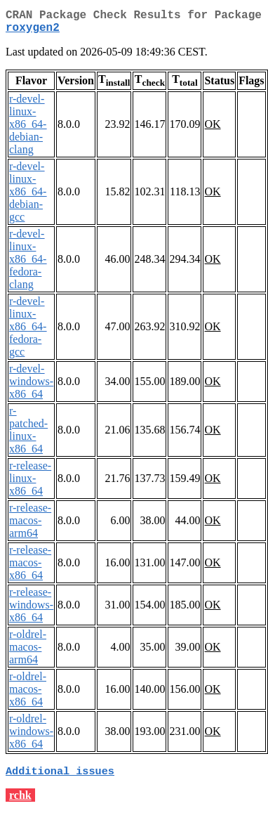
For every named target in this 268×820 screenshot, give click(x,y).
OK (212, 130)
